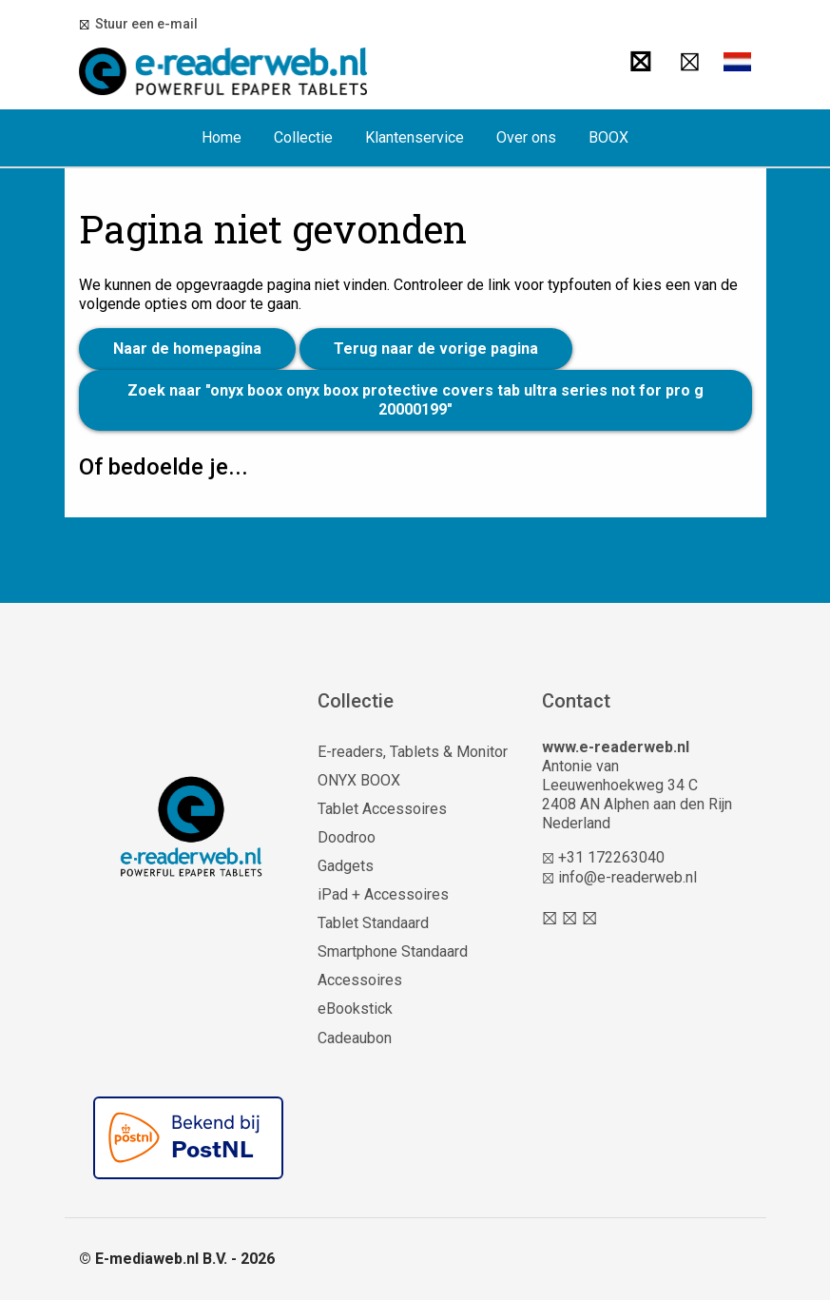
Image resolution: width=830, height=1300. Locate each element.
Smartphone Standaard (393, 951)
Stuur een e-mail (143, 23)
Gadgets (346, 866)
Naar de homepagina (187, 349)
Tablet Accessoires (382, 809)
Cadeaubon (355, 1038)
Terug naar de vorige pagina (436, 349)
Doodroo (347, 837)
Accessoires (360, 980)
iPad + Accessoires (383, 894)
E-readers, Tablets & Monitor (413, 752)
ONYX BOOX (359, 780)
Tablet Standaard (373, 923)
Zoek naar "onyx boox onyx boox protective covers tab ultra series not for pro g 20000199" (415, 399)
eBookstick (355, 1008)
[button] (738, 62)
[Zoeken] (640, 62)
